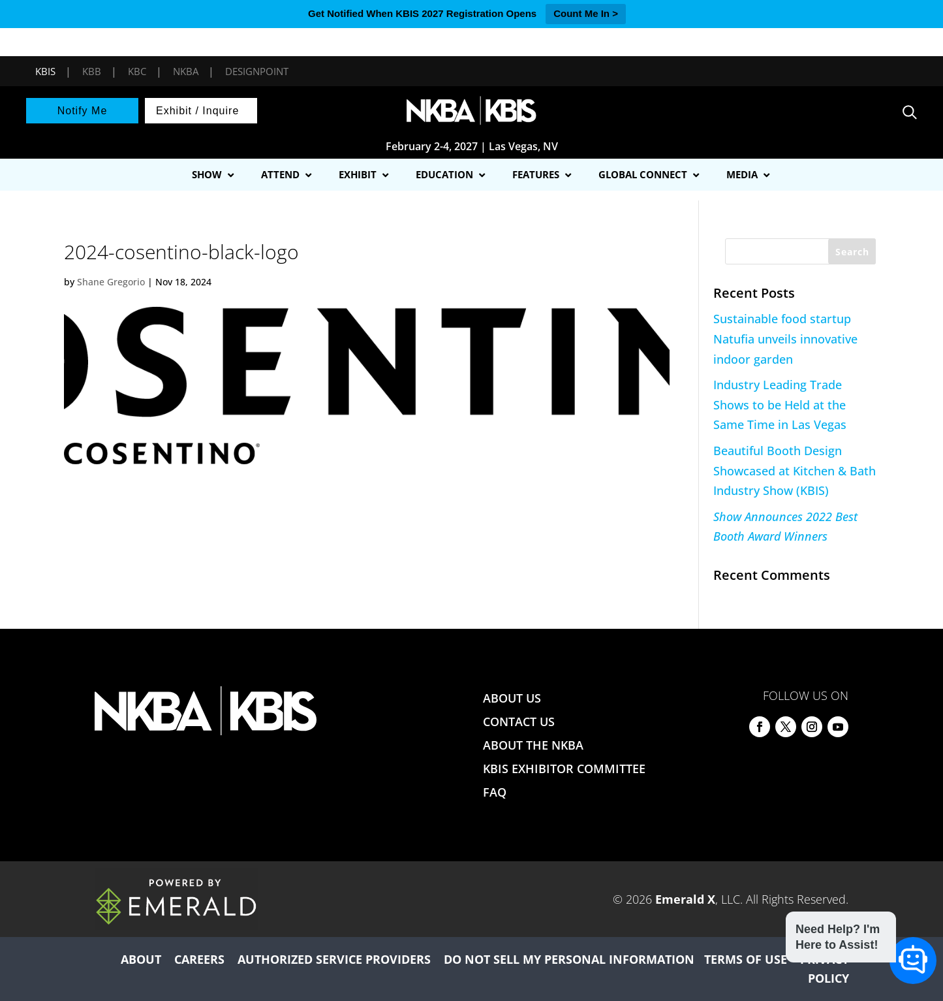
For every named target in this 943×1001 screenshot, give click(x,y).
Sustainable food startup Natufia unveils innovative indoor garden (785, 338)
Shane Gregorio (111, 282)
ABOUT (141, 959)
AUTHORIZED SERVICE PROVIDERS (334, 959)
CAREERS (199, 959)
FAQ (494, 792)
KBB (91, 71)
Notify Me (82, 110)
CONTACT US (519, 721)
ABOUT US (512, 698)
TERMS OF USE (745, 959)
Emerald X (685, 899)
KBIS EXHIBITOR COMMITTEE (564, 768)
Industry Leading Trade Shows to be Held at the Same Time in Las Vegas (779, 404)
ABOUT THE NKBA (533, 745)
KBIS (45, 71)
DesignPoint (256, 71)
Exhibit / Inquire (197, 110)
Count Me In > (585, 13)
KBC (137, 71)
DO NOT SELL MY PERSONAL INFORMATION (569, 959)
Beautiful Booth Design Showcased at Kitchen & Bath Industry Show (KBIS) (794, 470)
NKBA (185, 71)
